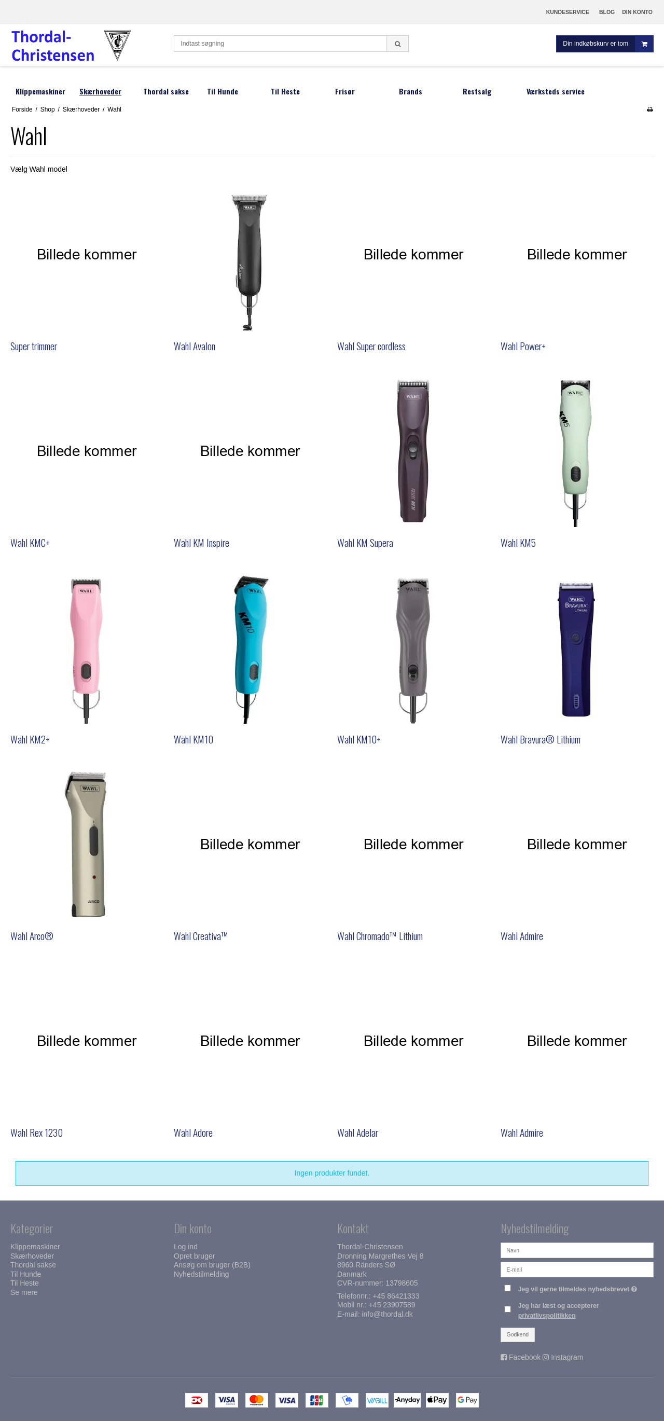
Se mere (24, 1292)
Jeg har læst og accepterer (558, 1310)
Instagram (567, 1357)
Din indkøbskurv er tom (608, 44)
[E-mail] (577, 1269)
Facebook (525, 1357)
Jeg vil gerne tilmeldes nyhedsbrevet (579, 1287)
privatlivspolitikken (547, 1315)
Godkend (518, 1334)
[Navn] (577, 1250)
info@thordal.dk (387, 1314)
